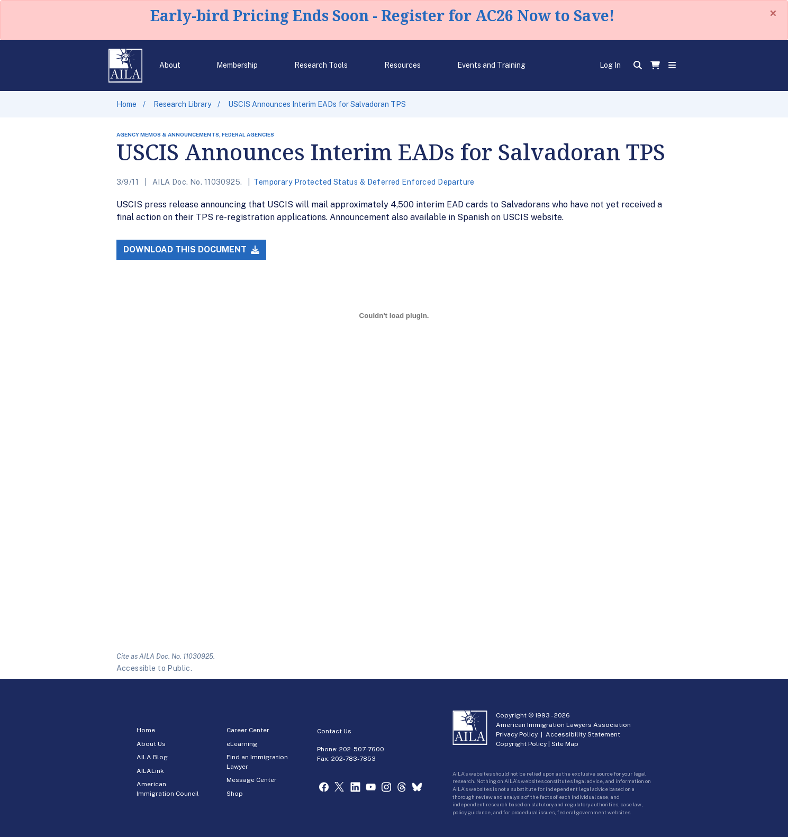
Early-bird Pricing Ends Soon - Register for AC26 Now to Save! (382, 15)
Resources (402, 65)
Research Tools (321, 65)
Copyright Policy (521, 744)
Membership (237, 65)
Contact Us (334, 731)
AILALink (150, 771)
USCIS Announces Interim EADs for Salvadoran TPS (317, 104)
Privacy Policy (517, 734)
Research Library (182, 104)
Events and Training (491, 65)
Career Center (248, 730)
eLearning (242, 744)
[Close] (773, 13)
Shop (235, 793)
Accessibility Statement (583, 734)
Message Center (252, 780)
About (169, 65)
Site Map (564, 744)
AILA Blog (152, 757)
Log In (610, 65)
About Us (151, 744)
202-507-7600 (361, 749)
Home (126, 104)
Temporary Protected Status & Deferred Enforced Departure (364, 182)
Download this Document (191, 249)
